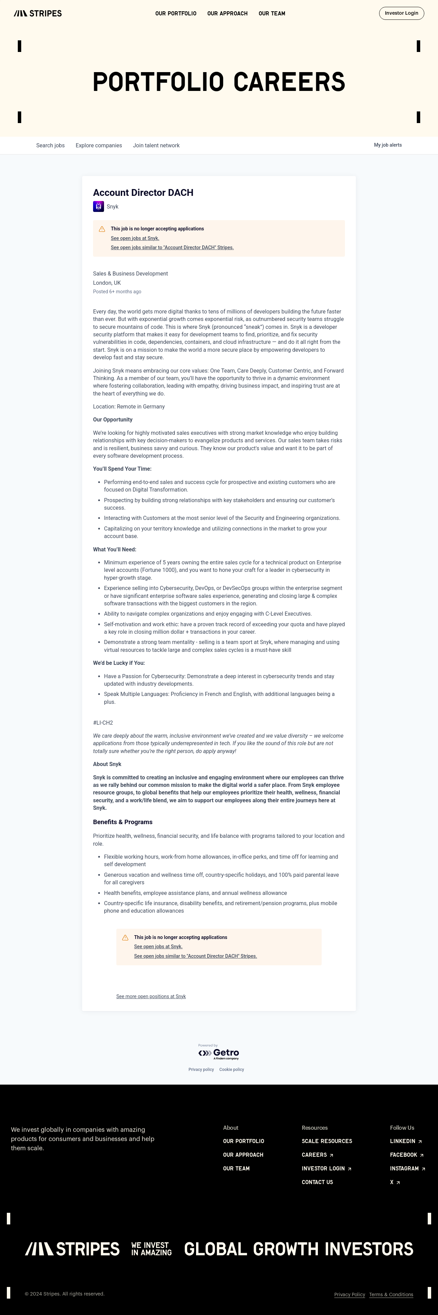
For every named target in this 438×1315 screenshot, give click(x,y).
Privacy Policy (349, 1294)
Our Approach (227, 13)
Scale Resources (327, 1141)
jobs (50, 145)
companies (99, 145)
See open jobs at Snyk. (135, 238)
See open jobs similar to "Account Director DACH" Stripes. (172, 247)
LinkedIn (406, 1141)
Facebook (407, 1154)
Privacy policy (201, 1069)
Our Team (272, 13)
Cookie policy (231, 1069)
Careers (318, 1154)
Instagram (408, 1168)
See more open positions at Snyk (151, 996)
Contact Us (317, 1182)
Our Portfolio (175, 13)
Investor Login (404, 13)
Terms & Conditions (391, 1294)
